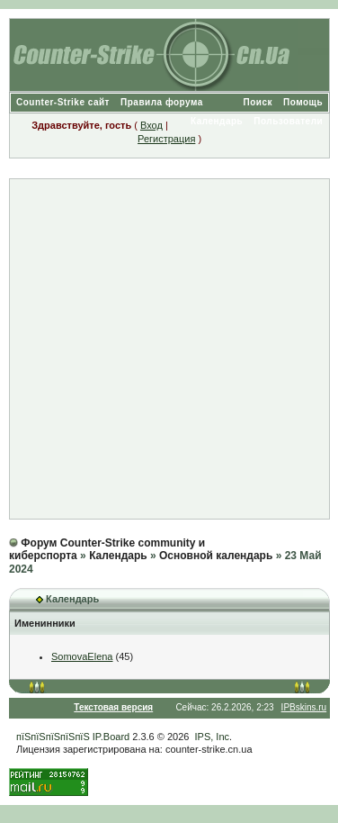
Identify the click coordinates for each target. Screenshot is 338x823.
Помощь (303, 102)
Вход (151, 125)
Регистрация (166, 138)
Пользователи (288, 121)
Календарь (217, 121)
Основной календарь (215, 555)
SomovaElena (82, 656)
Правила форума (161, 102)
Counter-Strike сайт (63, 102)
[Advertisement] (168, 349)
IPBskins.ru (304, 707)
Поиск (258, 102)
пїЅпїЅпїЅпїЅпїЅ (53, 736)
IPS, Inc (212, 736)
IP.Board (111, 736)
